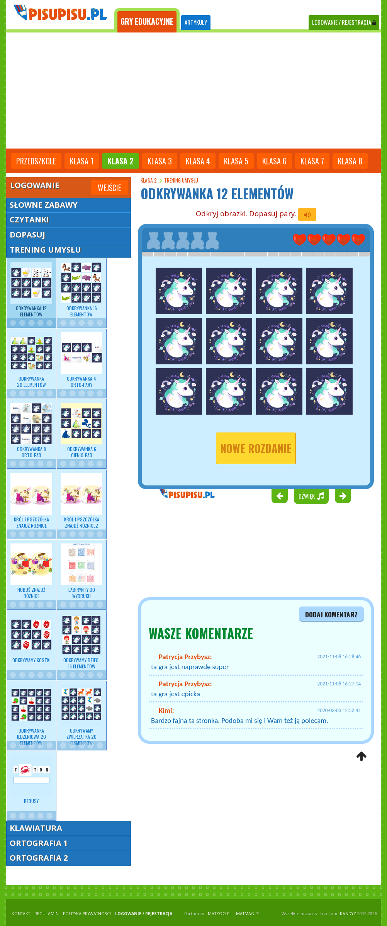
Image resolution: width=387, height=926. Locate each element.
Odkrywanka (31, 360)
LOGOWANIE (344, 22)
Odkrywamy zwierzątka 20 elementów (81, 715)
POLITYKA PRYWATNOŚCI (87, 913)
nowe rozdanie (256, 448)
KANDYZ (348, 913)
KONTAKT (21, 913)
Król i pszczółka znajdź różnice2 (81, 501)
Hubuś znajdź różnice (31, 571)
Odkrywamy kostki (31, 638)
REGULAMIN (46, 913)
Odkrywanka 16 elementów (81, 290)
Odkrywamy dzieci (81, 642)
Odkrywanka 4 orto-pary (81, 360)
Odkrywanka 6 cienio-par (81, 430)
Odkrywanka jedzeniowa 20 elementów (31, 715)
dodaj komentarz (331, 614)
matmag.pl (248, 913)
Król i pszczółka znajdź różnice (31, 501)
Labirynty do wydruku (81, 571)
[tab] (147, 20)
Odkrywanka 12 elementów (31, 290)
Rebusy (31, 779)
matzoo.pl (220, 913)
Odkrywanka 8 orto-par (31, 430)
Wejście (109, 187)
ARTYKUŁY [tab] (196, 22)
